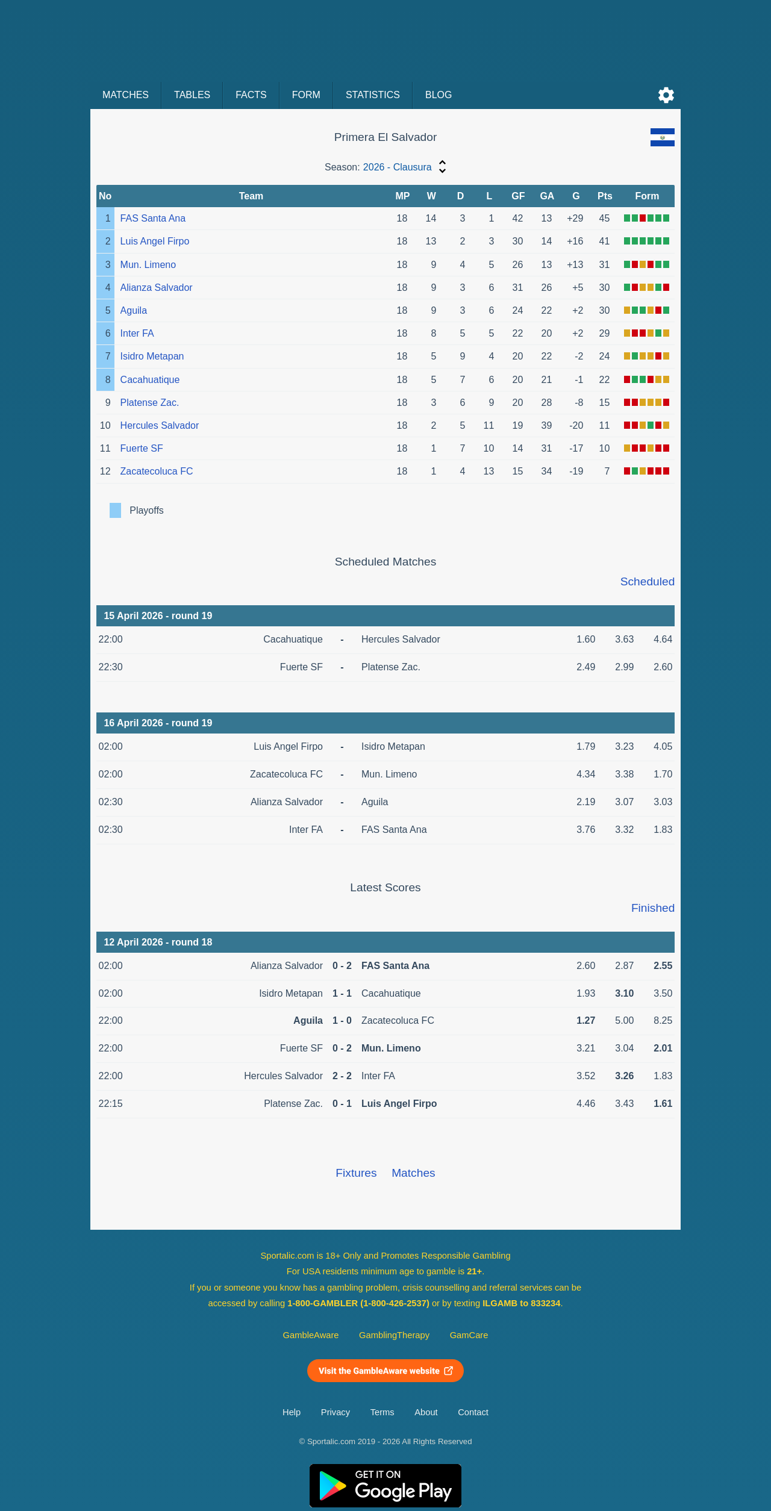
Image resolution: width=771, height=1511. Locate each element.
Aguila (133, 310)
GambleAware (311, 1335)
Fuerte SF (141, 448)
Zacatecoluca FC (156, 471)
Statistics (373, 95)
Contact (473, 1412)
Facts (251, 95)
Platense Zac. (149, 402)
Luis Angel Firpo (155, 241)
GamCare (469, 1335)
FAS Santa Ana (153, 218)
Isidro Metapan (152, 356)
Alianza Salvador (156, 287)
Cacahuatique (150, 380)
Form (306, 95)
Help (291, 1412)
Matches (125, 95)
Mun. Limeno (148, 265)
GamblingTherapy (394, 1335)
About (425, 1412)
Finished (653, 908)
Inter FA (137, 333)
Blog (438, 95)
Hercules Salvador (159, 425)
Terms (382, 1412)
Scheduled (647, 581)
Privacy (335, 1412)
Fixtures (356, 1173)
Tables (192, 95)
